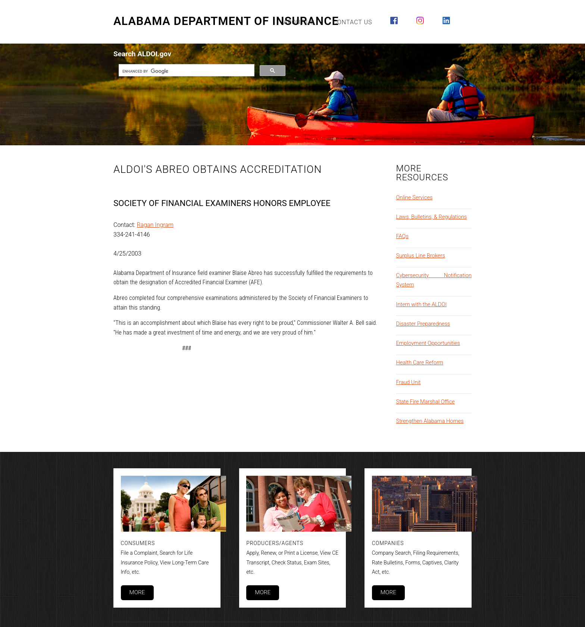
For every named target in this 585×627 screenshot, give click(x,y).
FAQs (402, 236)
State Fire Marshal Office (425, 401)
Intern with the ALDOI (421, 304)
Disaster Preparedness (423, 323)
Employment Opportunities (428, 343)
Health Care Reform (420, 362)
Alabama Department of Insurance (226, 21)
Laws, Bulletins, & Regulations (431, 216)
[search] (185, 71)
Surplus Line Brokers (420, 255)
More (137, 592)
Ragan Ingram (155, 224)
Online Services (414, 197)
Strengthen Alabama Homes (430, 421)
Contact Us (352, 22)
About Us (299, 22)
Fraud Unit (408, 382)
